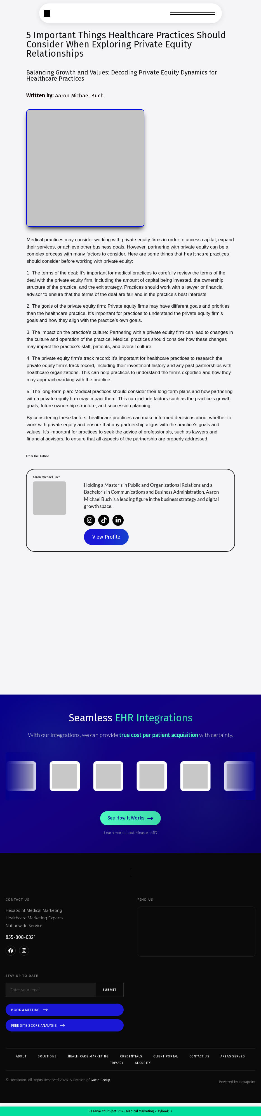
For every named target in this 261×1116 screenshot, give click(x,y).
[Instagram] (24, 964)
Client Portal (165, 1069)
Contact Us (199, 1069)
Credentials (131, 1069)
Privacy (117, 1076)
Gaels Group (100, 1093)
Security (143, 1076)
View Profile (106, 537)
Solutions (47, 1069)
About (21, 1069)
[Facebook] (11, 964)
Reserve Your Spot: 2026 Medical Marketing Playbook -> (131, 1111)
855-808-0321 (21, 950)
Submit (110, 1003)
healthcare (196, 254)
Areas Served (232, 1069)
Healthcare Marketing (88, 1069)
